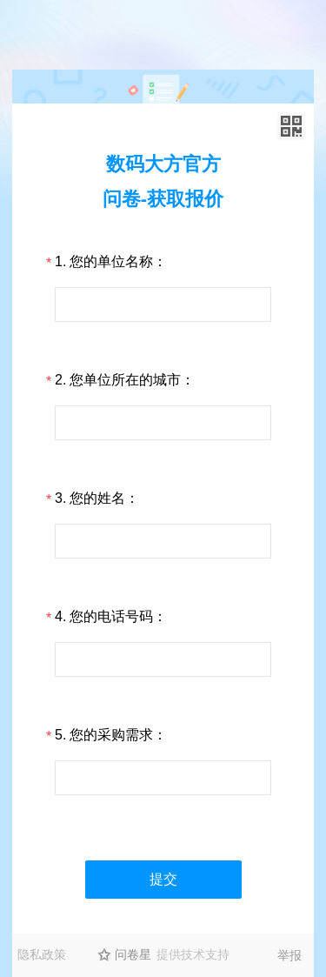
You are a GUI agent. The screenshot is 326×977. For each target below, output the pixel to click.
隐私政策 (41, 954)
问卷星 (133, 954)
